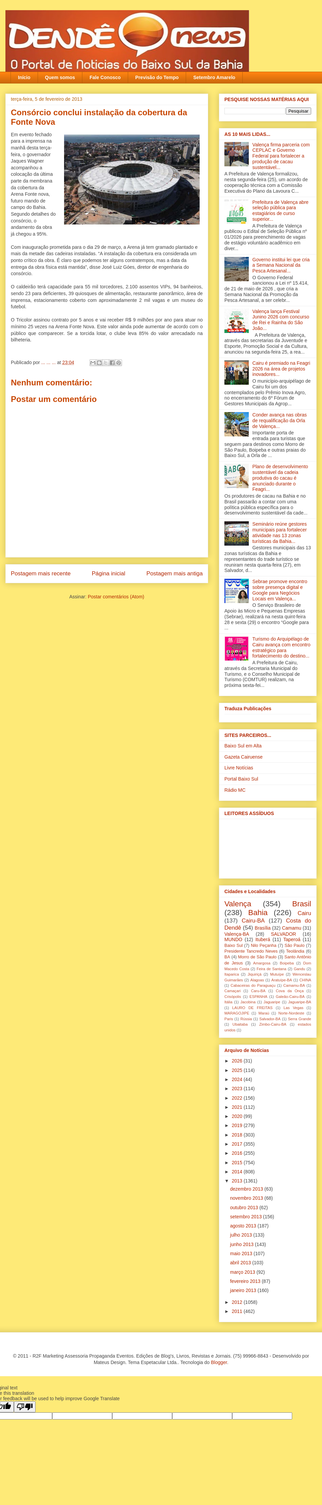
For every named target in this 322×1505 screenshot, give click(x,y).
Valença (237, 904)
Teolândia (295, 951)
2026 (238, 1061)
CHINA (305, 980)
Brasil (301, 904)
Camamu (291, 928)
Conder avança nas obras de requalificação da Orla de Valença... (280, 420)
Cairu (304, 913)
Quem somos (60, 77)
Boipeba (287, 963)
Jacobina (248, 1002)
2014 (238, 1171)
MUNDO (233, 939)
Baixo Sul (233, 945)
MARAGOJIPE (236, 1013)
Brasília (263, 928)
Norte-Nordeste (291, 1013)
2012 (238, 1302)
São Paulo (295, 945)
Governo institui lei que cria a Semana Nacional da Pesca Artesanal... (281, 265)
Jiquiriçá (254, 974)
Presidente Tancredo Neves (251, 951)
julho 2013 (242, 1235)
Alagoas (257, 980)
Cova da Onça (290, 991)
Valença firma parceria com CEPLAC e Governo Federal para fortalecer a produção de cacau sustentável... (281, 156)
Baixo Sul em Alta (243, 745)
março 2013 (243, 1272)
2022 (238, 1098)
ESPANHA (258, 997)
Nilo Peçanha (264, 945)
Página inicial (108, 573)
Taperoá (292, 939)
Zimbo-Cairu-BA (272, 1024)
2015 (238, 1162)
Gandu (299, 969)
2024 (238, 1079)
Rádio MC (234, 790)
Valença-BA (236, 934)
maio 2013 (242, 1253)
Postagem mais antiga (174, 573)
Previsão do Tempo (157, 77)
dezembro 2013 (247, 1189)
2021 (238, 1107)
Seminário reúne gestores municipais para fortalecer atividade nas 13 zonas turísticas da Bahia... (280, 532)
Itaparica (231, 974)
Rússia (246, 1019)
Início (24, 77)
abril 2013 (241, 1262)
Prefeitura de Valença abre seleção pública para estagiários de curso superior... (281, 210)
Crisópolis (232, 997)
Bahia (257, 912)
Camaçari (232, 991)
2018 (238, 1135)
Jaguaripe (272, 1002)
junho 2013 (242, 1244)
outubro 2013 (244, 1207)
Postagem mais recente (41, 573)
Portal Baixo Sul (241, 779)
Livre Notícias (238, 767)
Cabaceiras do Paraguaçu (252, 985)
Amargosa (261, 963)
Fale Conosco (105, 77)
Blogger (219, 1362)
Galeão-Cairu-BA (290, 997)
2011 (238, 1311)
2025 (238, 1070)
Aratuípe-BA (281, 980)
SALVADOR (283, 934)
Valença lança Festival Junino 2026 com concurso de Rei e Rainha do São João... (281, 320)
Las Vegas (293, 1008)
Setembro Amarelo (214, 77)
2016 (238, 1153)
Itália (228, 1002)
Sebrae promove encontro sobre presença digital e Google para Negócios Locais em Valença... (280, 590)
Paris (228, 1019)
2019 (238, 1125)
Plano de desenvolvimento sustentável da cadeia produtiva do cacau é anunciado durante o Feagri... (280, 478)
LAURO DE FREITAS (252, 1008)
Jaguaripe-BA (299, 1002)
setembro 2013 (246, 1216)
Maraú (263, 1013)
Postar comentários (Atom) (116, 596)
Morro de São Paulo (257, 957)
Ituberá (262, 939)
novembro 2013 (247, 1198)
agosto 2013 (244, 1225)
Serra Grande (299, 1019)
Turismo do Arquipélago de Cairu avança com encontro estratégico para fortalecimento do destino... (281, 647)
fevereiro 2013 (246, 1281)
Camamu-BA (294, 985)
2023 (238, 1088)
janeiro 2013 (244, 1290)
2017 (238, 1144)
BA (227, 957)
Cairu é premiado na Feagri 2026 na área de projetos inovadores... (281, 368)
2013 (238, 1181)
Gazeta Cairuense (243, 757)
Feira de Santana (271, 969)
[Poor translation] (25, 1406)
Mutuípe (277, 974)
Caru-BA (258, 991)
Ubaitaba (240, 1024)
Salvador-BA (270, 1019)
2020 (238, 1116)
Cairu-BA (253, 920)
